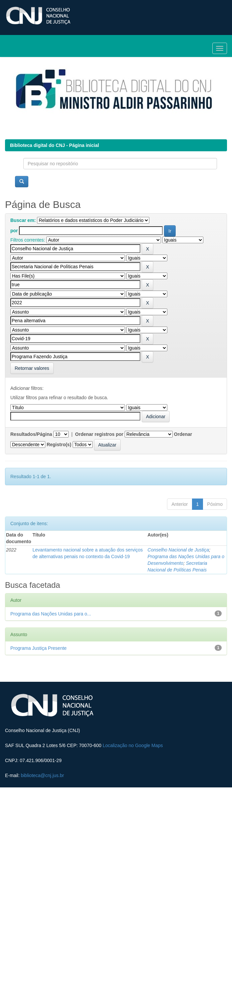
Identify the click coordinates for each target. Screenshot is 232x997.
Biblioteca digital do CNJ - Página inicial (54, 145)
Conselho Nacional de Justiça (178, 549)
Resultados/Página (31, 434)
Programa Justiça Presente (38, 648)
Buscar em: (23, 220)
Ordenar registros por (99, 434)
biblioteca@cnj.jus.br (42, 775)
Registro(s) (59, 444)
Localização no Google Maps (133, 745)
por (14, 230)
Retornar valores (32, 368)
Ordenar (183, 434)
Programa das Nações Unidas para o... (50, 613)
